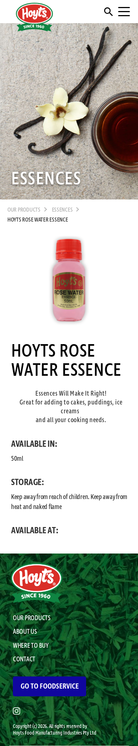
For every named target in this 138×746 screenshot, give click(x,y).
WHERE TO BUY (31, 646)
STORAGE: (27, 482)
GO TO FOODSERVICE (50, 686)
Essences (62, 210)
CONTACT (24, 659)
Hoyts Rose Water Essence (37, 220)
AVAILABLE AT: (35, 530)
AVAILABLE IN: (34, 444)
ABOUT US (25, 632)
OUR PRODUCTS (23, 210)
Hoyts (19, 733)
